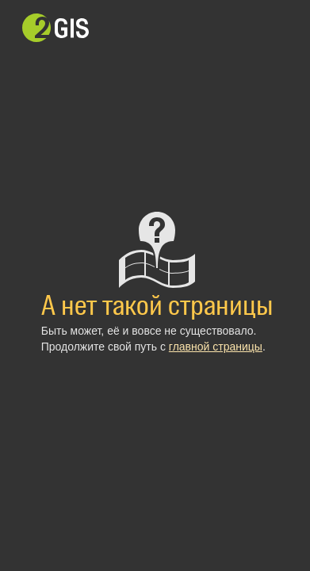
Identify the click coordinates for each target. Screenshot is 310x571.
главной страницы (215, 346)
